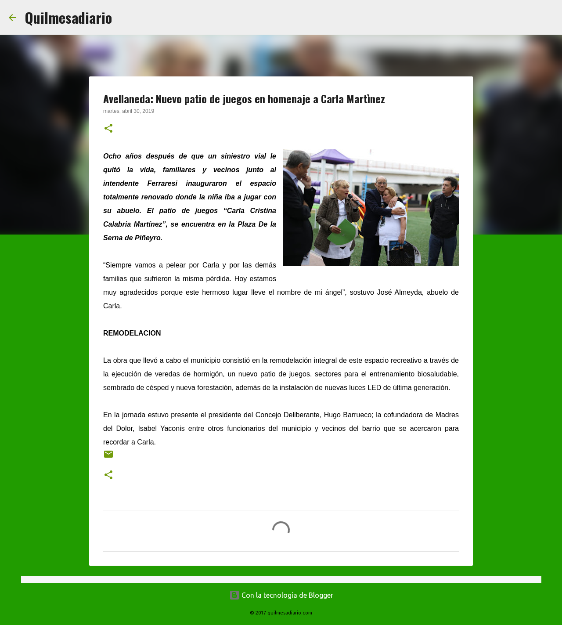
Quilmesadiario (68, 17)
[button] (108, 129)
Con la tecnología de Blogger (281, 595)
